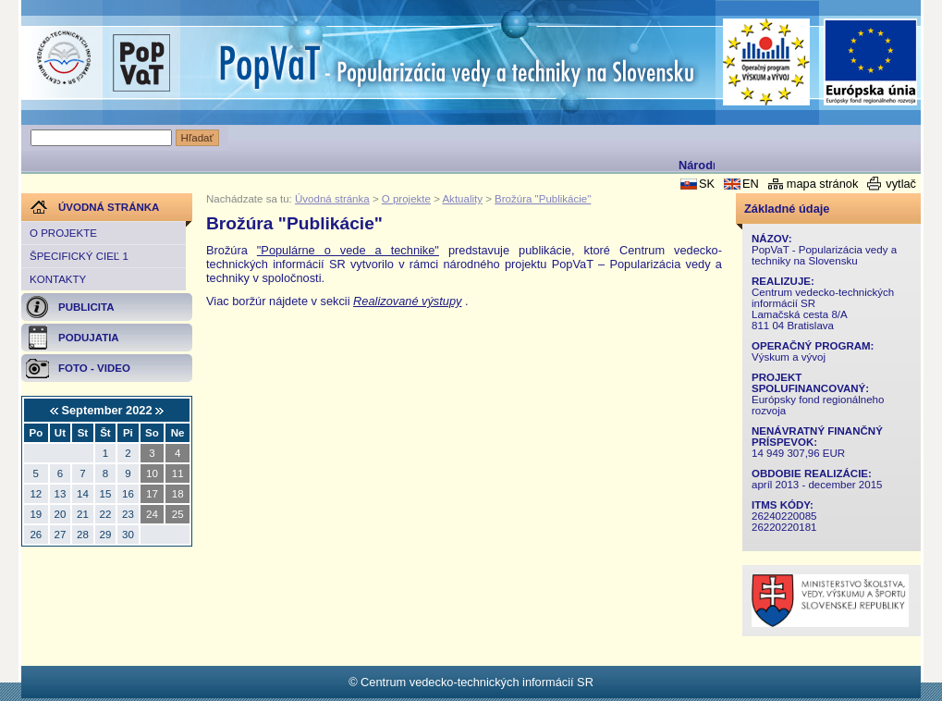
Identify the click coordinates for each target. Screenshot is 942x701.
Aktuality (462, 198)
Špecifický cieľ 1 (79, 256)
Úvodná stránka (332, 198)
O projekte (63, 233)
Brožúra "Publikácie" (543, 198)
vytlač (901, 184)
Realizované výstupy (407, 301)
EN (750, 184)
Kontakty (58, 279)
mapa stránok (823, 184)
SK (707, 184)
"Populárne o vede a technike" (348, 250)
